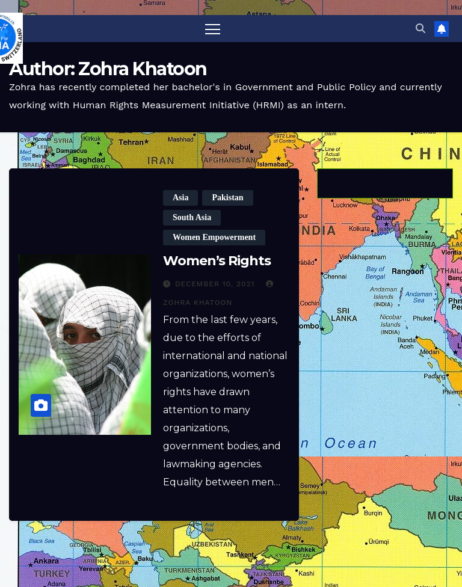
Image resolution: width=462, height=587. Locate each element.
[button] (420, 28)
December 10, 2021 (216, 284)
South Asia (192, 217)
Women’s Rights (217, 261)
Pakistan (227, 197)
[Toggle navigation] (212, 28)
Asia (180, 197)
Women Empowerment (214, 237)
